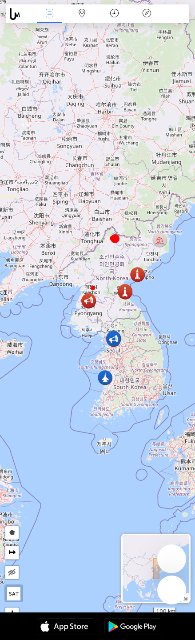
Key (146, 14)
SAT (14, 594)
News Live (49, 14)
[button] (93, 288)
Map (81, 14)
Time (114, 14)
